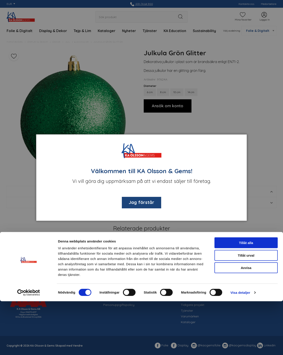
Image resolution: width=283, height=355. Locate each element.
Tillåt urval (246, 309)
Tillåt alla (246, 296)
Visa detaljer (240, 346)
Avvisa (246, 321)
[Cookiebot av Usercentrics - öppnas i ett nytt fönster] (28, 346)
